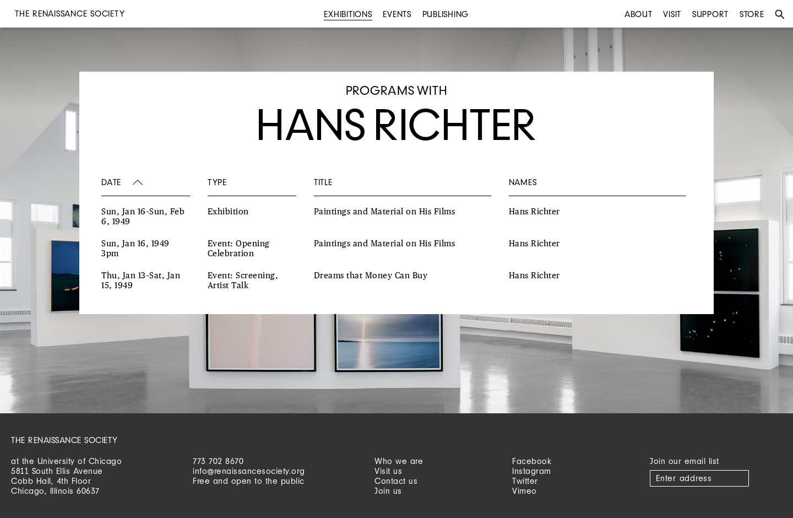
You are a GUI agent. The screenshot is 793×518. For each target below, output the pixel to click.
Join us (388, 490)
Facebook (531, 461)
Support (710, 14)
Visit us (388, 471)
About (638, 14)
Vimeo (524, 490)
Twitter (525, 481)
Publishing (445, 14)
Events (397, 14)
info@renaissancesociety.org (249, 471)
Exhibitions (348, 14)
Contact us (395, 481)
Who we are (398, 461)
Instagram (531, 471)
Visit (672, 14)
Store (752, 14)
